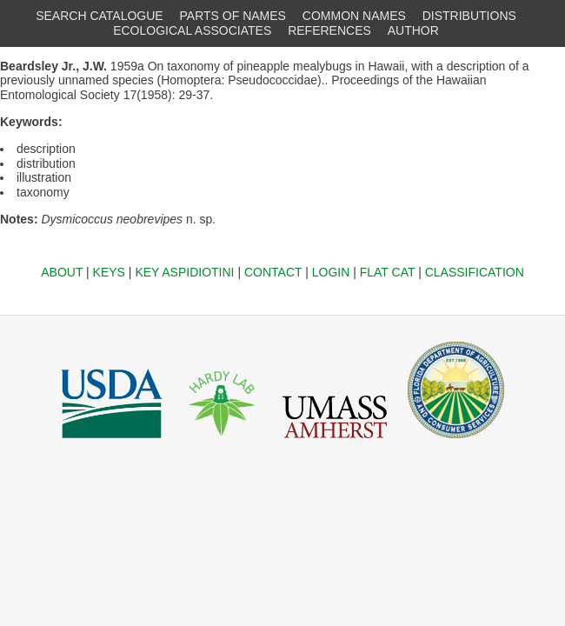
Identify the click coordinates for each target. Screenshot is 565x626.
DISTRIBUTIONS (469, 16)
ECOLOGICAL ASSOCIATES (192, 30)
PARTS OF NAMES (233, 16)
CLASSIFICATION (474, 272)
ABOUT (62, 272)
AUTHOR (413, 30)
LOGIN (331, 272)
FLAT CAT (387, 272)
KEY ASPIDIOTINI (184, 272)
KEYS (109, 272)
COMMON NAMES (354, 16)
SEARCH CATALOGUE (99, 16)
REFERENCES (329, 30)
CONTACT (273, 272)
